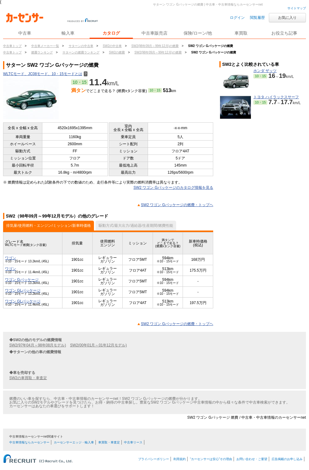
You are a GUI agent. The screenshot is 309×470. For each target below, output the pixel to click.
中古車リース (133, 442)
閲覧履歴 (257, 17)
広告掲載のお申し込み (287, 459)
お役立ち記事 (284, 33)
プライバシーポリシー (153, 459)
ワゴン (10, 258)
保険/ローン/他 (198, 33)
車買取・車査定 (109, 442)
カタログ (111, 33)
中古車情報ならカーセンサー (29, 442)
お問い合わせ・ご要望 (251, 459)
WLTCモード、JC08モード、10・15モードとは (45, 74)
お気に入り (287, 17)
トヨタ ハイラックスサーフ (276, 97)
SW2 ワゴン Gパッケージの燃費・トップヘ (177, 205)
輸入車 (67, 33)
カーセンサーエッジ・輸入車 (74, 442)
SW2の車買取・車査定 (28, 378)
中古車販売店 (154, 33)
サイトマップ (296, 8)
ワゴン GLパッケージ (22, 290)
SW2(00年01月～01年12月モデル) (98, 345)
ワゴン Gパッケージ (22, 279)
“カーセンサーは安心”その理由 (211, 459)
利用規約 (179, 459)
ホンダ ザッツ (265, 71)
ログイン (237, 17)
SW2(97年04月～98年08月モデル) (37, 345)
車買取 (241, 33)
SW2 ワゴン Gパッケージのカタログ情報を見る (173, 187)
